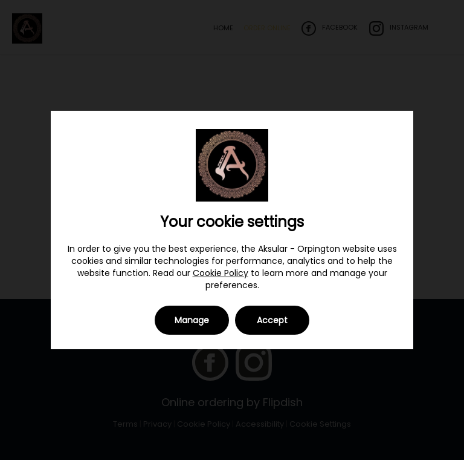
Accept (272, 320)
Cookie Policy (220, 273)
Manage (192, 320)
